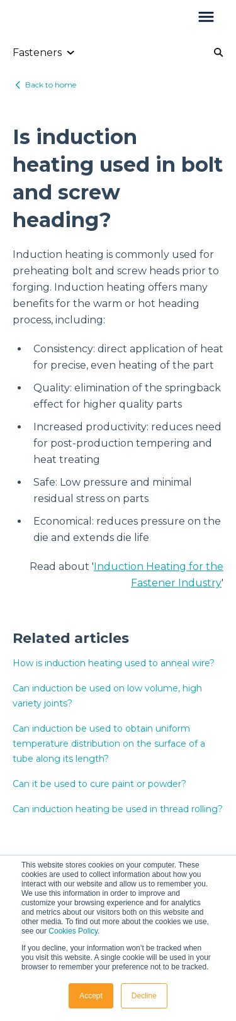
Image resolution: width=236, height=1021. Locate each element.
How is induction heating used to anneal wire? (114, 663)
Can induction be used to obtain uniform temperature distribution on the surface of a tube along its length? (109, 743)
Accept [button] (91, 995)
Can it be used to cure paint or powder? (99, 783)
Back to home (50, 84)
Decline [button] (144, 995)
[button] (206, 17)
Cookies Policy (73, 931)
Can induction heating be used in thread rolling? (118, 809)
